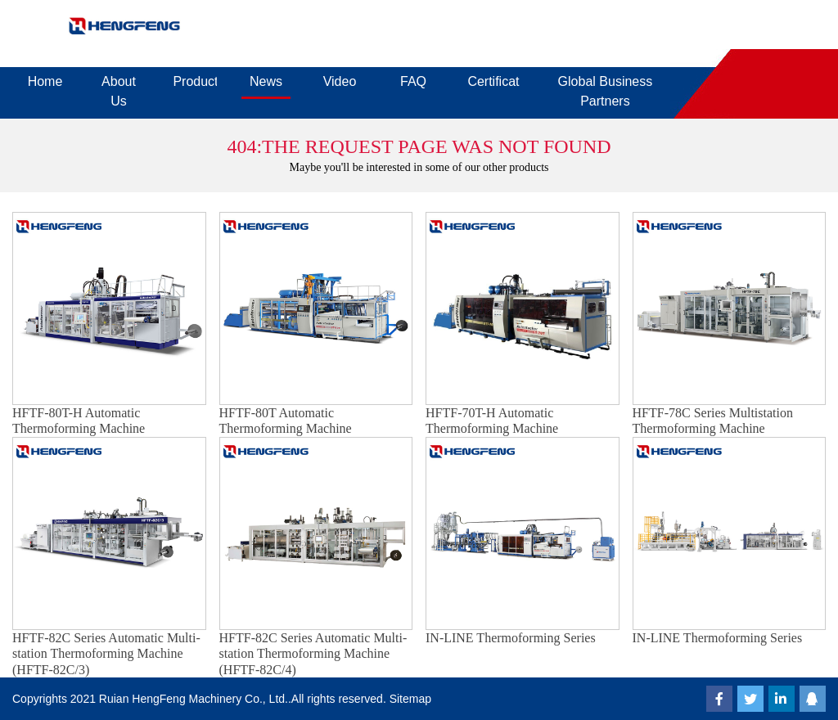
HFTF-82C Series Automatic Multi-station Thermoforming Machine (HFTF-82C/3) (106, 653)
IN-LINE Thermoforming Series (511, 638)
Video (340, 81)
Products (195, 81)
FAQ (413, 81)
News (266, 81)
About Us (118, 91)
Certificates (493, 81)
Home (45, 81)
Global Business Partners (605, 91)
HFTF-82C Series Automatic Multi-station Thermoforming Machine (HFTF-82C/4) (313, 653)
